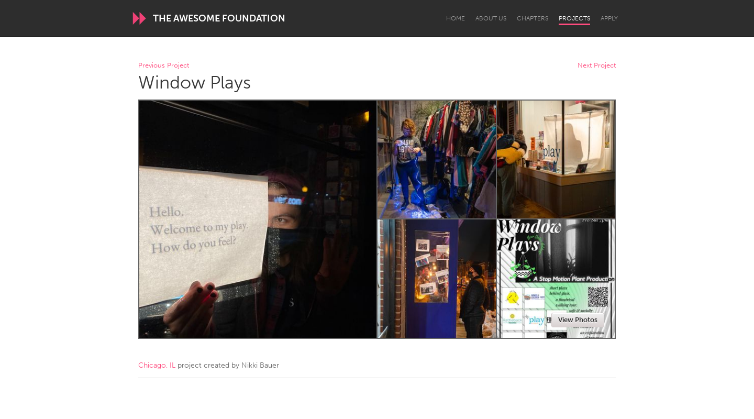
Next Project (597, 65)
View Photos (577, 320)
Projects (574, 18)
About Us (490, 18)
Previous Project (163, 65)
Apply (609, 18)
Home (455, 18)
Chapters (532, 18)
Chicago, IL (156, 365)
